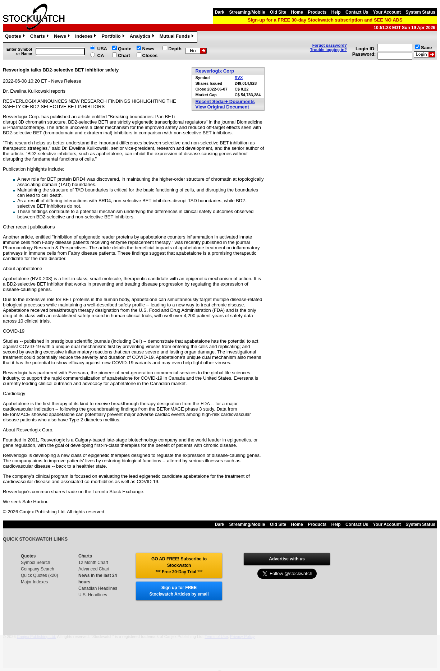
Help (336, 12)
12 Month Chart (93, 562)
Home (297, 12)
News (63, 37)
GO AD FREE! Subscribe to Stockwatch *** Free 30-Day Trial (179, 565)
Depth (175, 48)
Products (317, 12)
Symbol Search (35, 562)
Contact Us (356, 12)
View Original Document (222, 107)
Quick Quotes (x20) (39, 575)
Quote (125, 48)
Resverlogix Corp (215, 71)
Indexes (86, 37)
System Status (420, 12)
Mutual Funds (178, 37)
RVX (239, 77)
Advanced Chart (93, 568)
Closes (150, 55)
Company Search (37, 568)
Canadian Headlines (97, 588)
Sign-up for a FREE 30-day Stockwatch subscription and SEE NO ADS (325, 20)
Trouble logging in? (328, 49)
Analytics (143, 37)
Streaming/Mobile (247, 12)
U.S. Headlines (92, 594)
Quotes (16, 37)
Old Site (278, 12)
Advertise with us (286, 558)
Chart (124, 55)
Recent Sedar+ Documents (225, 101)
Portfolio (113, 37)
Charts (40, 37)
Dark (219, 12)
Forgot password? (329, 45)
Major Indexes (34, 581)
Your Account (387, 12)
